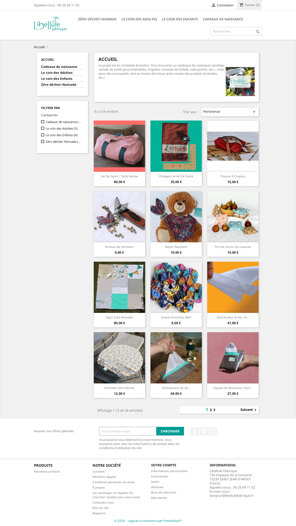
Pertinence (230, 111)
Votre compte (163, 465)
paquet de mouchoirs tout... (232, 388)
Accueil (47, 59)
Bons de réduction (163, 492)
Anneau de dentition (119, 247)
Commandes (159, 476)
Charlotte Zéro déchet (119, 388)
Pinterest (204, 431)
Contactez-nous (103, 502)
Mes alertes (159, 498)
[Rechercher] (236, 31)
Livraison (98, 471)
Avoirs (155, 482)
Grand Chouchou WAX (176, 317)
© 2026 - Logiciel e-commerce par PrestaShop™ (148, 521)
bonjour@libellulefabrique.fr (232, 495)
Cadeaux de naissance (223, 19)
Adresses (157, 487)
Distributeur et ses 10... (233, 317)
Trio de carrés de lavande (233, 247)
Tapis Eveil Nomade (119, 317)
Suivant (249, 410)
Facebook (195, 431)
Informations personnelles (169, 471)
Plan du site (100, 508)
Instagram (213, 431)
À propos (98, 487)
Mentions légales (104, 477)
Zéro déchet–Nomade (97, 19)
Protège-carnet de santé (176, 176)
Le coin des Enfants (180, 19)
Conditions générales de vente (113, 482)
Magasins (99, 513)
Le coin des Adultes (139, 19)
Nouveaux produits (47, 471)
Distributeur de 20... (176, 388)
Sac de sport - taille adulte (119, 176)
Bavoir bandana (176, 247)
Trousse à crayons (232, 176)
